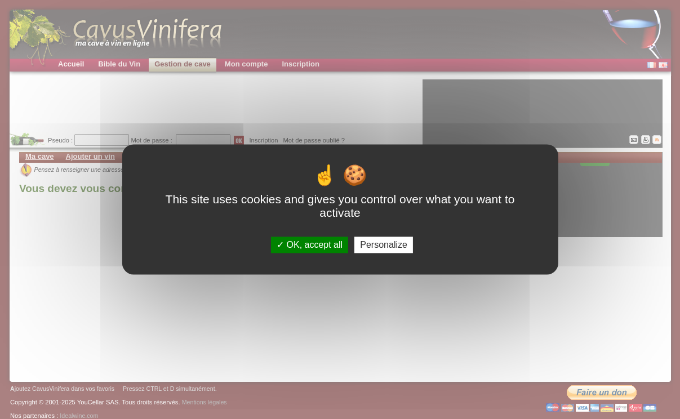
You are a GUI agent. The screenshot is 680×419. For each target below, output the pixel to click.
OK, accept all (310, 244)
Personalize (383, 244)
